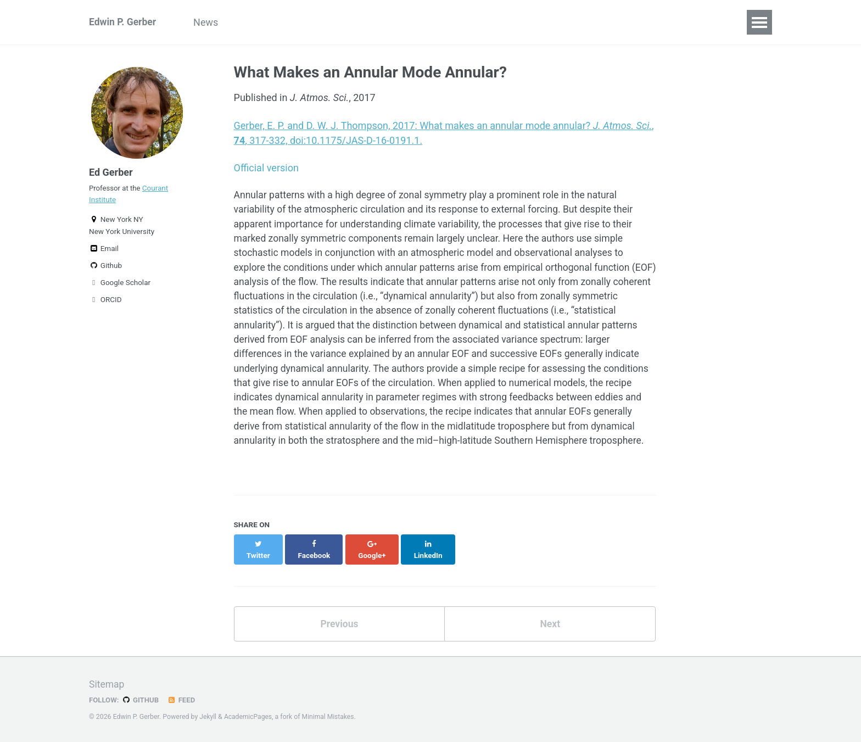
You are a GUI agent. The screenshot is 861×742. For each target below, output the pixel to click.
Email (104, 251)
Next (550, 635)
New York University (121, 234)
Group (255, 22)
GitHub (141, 699)
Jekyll (208, 717)
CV (532, 22)
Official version (266, 168)
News (210, 22)
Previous (339, 635)
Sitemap (107, 684)
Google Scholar (119, 285)
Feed (183, 699)
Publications (376, 22)
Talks (434, 22)
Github (105, 268)
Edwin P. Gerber (123, 22)
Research (308, 22)
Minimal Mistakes (330, 717)
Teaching (486, 22)
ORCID (105, 302)
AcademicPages (249, 717)
